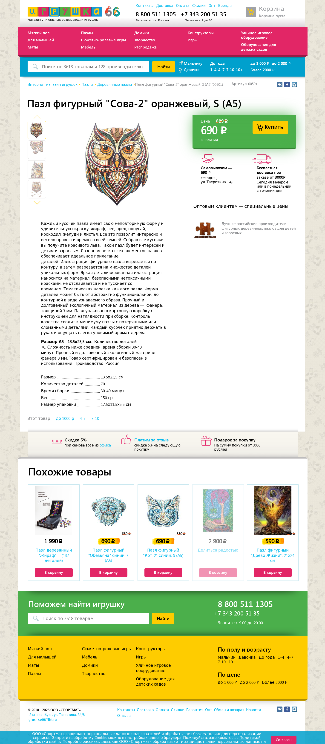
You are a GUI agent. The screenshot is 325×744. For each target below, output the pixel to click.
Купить (274, 126)
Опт (211, 6)
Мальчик (227, 657)
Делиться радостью (218, 550)
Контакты (144, 6)
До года (217, 63)
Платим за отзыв (151, 440)
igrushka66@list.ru (42, 719)
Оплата (182, 6)
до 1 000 (260, 63)
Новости (253, 710)
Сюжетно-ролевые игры (103, 39)
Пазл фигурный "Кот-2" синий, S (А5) (163, 553)
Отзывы (124, 716)
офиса (105, 445)
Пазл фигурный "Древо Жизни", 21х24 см (273, 555)
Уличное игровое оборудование (257, 35)
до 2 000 (281, 63)
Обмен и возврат (229, 710)
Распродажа (145, 46)
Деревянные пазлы (114, 85)
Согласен (283, 739)
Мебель (88, 46)
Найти (163, 66)
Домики (141, 32)
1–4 (213, 69)
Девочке (191, 69)
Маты (33, 46)
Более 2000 (262, 69)
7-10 (230, 69)
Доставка (164, 6)
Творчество (144, 39)
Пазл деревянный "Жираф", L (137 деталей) (53, 555)
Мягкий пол (39, 32)
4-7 (83, 418)
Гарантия (194, 710)
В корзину (53, 572)
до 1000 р (65, 418)
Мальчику (193, 63)
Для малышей (41, 39)
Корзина (271, 9)
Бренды (225, 6)
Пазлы (87, 32)
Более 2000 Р (274, 682)
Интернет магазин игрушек (53, 85)
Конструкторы (201, 32)
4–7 (221, 69)
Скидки (199, 6)
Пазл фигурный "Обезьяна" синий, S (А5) (108, 555)
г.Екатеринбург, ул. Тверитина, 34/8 (56, 714)
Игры (193, 39)
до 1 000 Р (227, 682)
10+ (239, 69)
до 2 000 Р (249, 682)
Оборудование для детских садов (258, 47)
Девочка (247, 657)
